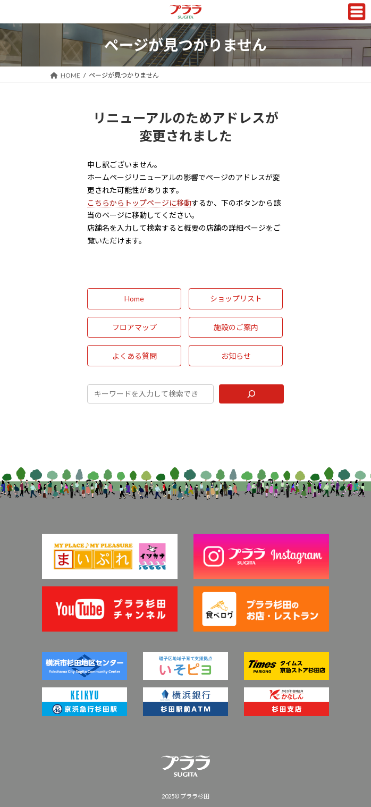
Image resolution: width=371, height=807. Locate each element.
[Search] (251, 394)
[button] (134, 298)
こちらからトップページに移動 (139, 202)
